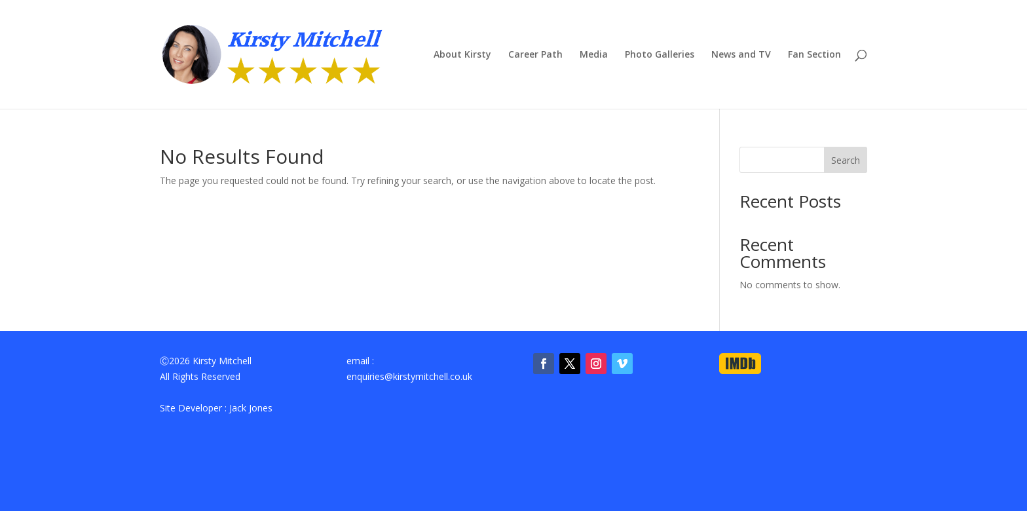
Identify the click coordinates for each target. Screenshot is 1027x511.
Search (845, 160)
